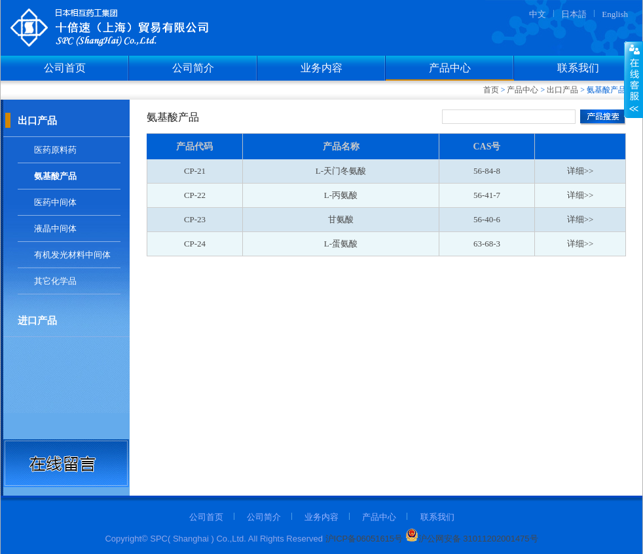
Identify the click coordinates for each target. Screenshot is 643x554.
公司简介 (193, 67)
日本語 (574, 14)
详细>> (580, 171)
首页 (491, 89)
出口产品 (562, 89)
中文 (537, 14)
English (615, 14)
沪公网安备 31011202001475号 (470, 539)
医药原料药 (55, 150)
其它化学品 (55, 281)
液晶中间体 (55, 228)
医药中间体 (55, 202)
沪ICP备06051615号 (364, 539)
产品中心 (450, 67)
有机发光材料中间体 (72, 255)
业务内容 (321, 67)
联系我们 (578, 67)
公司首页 (65, 67)
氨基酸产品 (55, 176)
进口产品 (37, 320)
